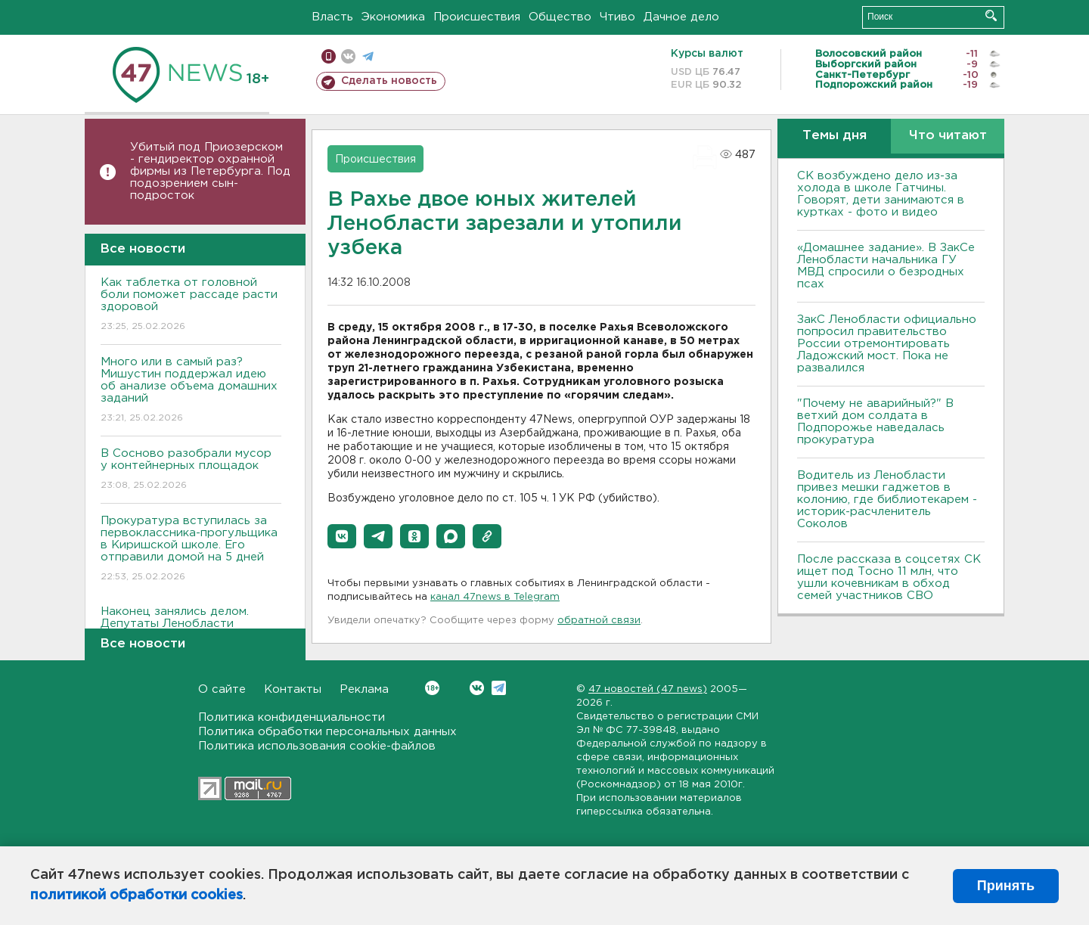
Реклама (364, 689)
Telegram (499, 688)
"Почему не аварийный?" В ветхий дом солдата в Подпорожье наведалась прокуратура (875, 422)
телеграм (368, 56)
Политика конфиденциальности (291, 717)
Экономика (393, 17)
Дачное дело (681, 17)
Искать (991, 15)
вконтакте (348, 56)
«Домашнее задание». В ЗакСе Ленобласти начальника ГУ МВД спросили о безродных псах (886, 266)
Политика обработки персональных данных (327, 732)
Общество (560, 17)
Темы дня (834, 135)
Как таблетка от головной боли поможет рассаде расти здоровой (191, 305)
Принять (1006, 885)
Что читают (948, 135)
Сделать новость (389, 80)
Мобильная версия (328, 56)
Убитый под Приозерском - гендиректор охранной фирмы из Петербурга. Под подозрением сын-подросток (210, 171)
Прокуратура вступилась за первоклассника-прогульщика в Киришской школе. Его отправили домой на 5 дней (191, 549)
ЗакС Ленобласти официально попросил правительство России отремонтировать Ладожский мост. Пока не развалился (886, 344)
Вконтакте (432, 688)
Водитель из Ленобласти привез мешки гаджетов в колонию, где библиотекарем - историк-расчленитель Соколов (887, 499)
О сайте (222, 689)
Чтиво (617, 17)
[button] (341, 536)
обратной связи (599, 620)
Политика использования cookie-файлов (317, 746)
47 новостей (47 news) (647, 689)
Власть (332, 17)
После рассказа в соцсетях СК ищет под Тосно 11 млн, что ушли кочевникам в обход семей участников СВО (889, 577)
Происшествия (476, 17)
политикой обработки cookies (136, 895)
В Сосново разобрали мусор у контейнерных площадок (191, 470)
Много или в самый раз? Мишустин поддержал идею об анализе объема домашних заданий (191, 390)
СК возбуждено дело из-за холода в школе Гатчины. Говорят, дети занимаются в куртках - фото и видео (880, 194)
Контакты (292, 689)
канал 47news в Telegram (495, 597)
